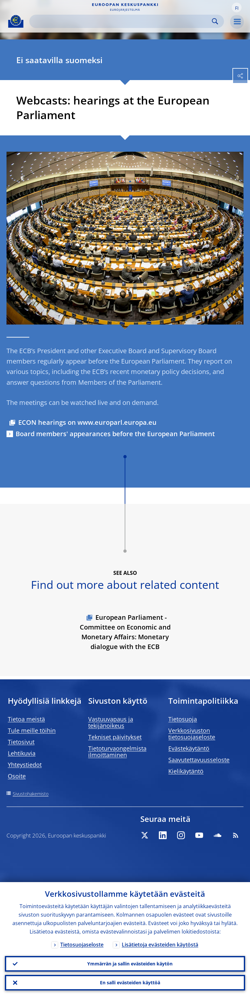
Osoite (17, 776)
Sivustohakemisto (31, 794)
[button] (237, 7)
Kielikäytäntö (185, 771)
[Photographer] (238, 324)
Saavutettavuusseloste (198, 760)
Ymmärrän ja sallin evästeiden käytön (130, 964)
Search (215, 21)
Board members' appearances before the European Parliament (115, 433)
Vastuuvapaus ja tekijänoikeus (110, 722)
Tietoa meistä (26, 719)
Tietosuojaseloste (82, 944)
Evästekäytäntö (188, 748)
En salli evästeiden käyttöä (130, 982)
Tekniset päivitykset (115, 737)
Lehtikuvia (21, 753)
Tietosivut (21, 742)
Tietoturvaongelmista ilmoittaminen (117, 751)
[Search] (121, 21)
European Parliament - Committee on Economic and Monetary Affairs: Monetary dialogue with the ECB (125, 632)
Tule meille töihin (32, 730)
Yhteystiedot (25, 765)
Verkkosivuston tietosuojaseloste (191, 734)
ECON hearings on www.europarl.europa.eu (87, 422)
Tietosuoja (182, 719)
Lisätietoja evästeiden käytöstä (160, 944)
